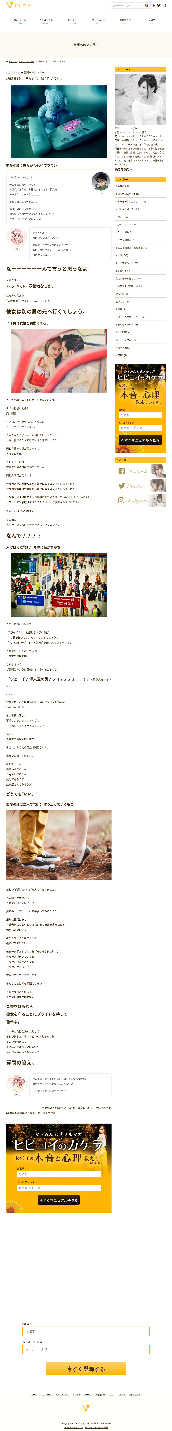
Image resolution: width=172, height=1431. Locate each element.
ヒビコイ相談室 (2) (125, 239)
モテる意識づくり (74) (127, 262)
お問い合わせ (135, 1394)
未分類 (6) (121, 309)
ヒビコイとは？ (62, 1394)
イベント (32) (122, 216)
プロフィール (19, 21)
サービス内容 (98, 21)
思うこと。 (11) (123, 301)
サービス (88, 1394)
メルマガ (122, 1394)
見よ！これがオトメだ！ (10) (130, 316)
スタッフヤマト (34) (126, 224)
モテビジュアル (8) (125, 270)
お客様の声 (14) (123, 185)
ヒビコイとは (46, 21)
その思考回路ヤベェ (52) (128, 193)
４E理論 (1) (121, 355)
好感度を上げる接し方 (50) (129, 286)
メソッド (72, 21)
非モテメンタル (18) (126, 339)
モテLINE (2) (122, 255)
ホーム (34, 1394)
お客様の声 (125, 21)
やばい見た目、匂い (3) (127, 209)
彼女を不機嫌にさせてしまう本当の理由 (30, 1113)
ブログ (151, 21)
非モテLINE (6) (123, 332)
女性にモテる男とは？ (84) (129, 278)
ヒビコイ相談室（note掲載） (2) (132, 247)
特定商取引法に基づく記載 (96, 1427)
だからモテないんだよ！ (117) (131, 201)
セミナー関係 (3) (124, 232)
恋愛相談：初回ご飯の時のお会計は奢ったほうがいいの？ (77, 1108)
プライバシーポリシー (73, 1427)
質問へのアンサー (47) (127, 324)
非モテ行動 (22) (123, 347)
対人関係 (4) (122, 293)
